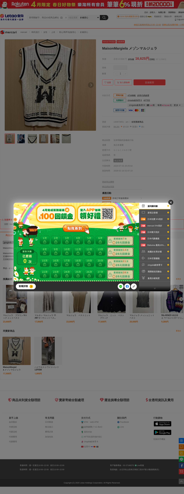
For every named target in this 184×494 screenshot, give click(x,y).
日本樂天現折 (155, 232)
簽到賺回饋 (155, 205)
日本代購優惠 (155, 238)
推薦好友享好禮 (155, 251)
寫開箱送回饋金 (155, 271)
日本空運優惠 (155, 258)
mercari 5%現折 (155, 225)
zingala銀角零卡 (155, 264)
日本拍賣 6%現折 (155, 219)
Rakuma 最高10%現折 (155, 245)
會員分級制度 (155, 278)
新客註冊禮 (155, 212)
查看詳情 (23, 286)
